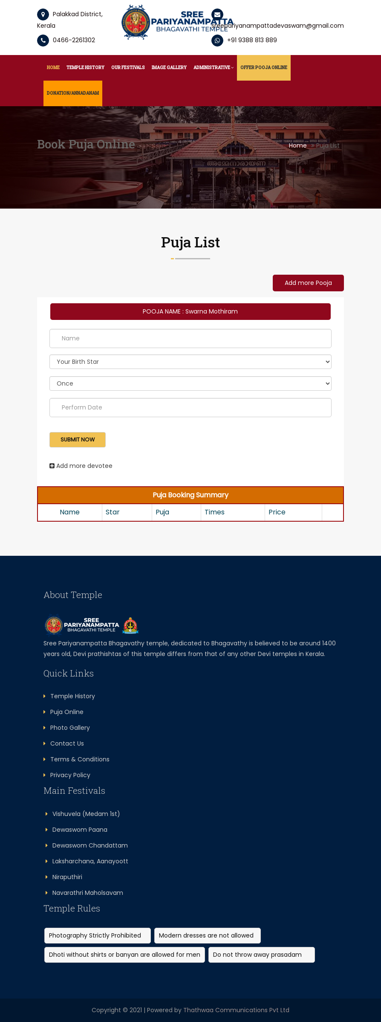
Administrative (213, 67)
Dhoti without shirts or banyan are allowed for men (124, 954)
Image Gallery (169, 67)
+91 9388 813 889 (244, 40)
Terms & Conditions (76, 759)
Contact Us (63, 743)
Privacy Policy (66, 775)
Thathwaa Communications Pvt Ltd (236, 1010)
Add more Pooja (308, 283)
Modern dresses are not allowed (206, 935)
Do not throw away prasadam (257, 954)
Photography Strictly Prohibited (95, 935)
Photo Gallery (66, 727)
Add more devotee (81, 466)
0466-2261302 (66, 40)
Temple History (85, 67)
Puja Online (63, 712)
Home (53, 67)
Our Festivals (128, 67)
